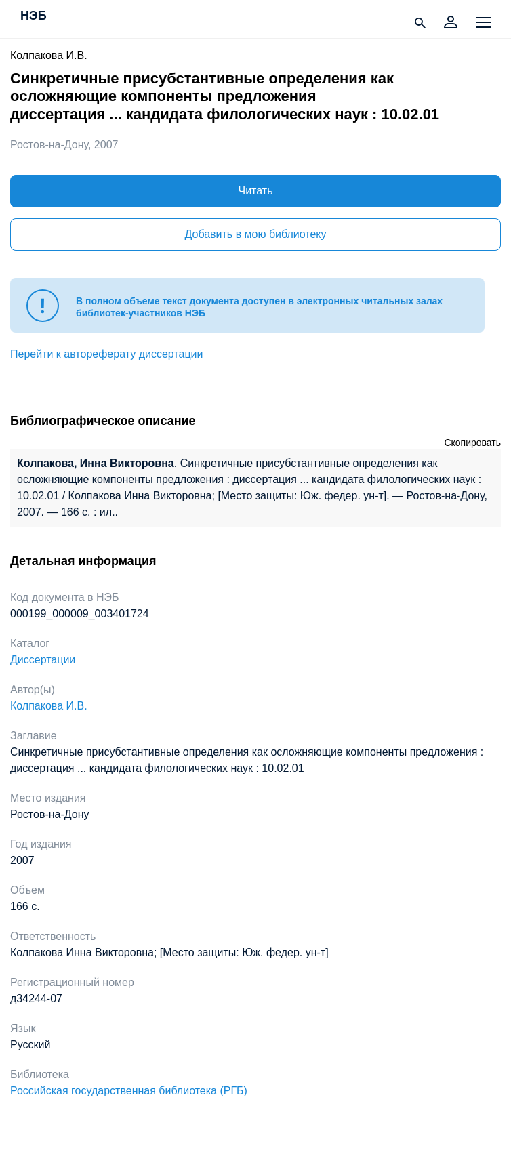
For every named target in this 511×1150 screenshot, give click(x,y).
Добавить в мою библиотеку (255, 234)
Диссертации (42, 659)
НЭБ (33, 16)
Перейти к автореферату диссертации (106, 354)
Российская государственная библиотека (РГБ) (128, 1090)
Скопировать (472, 442)
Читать (256, 191)
